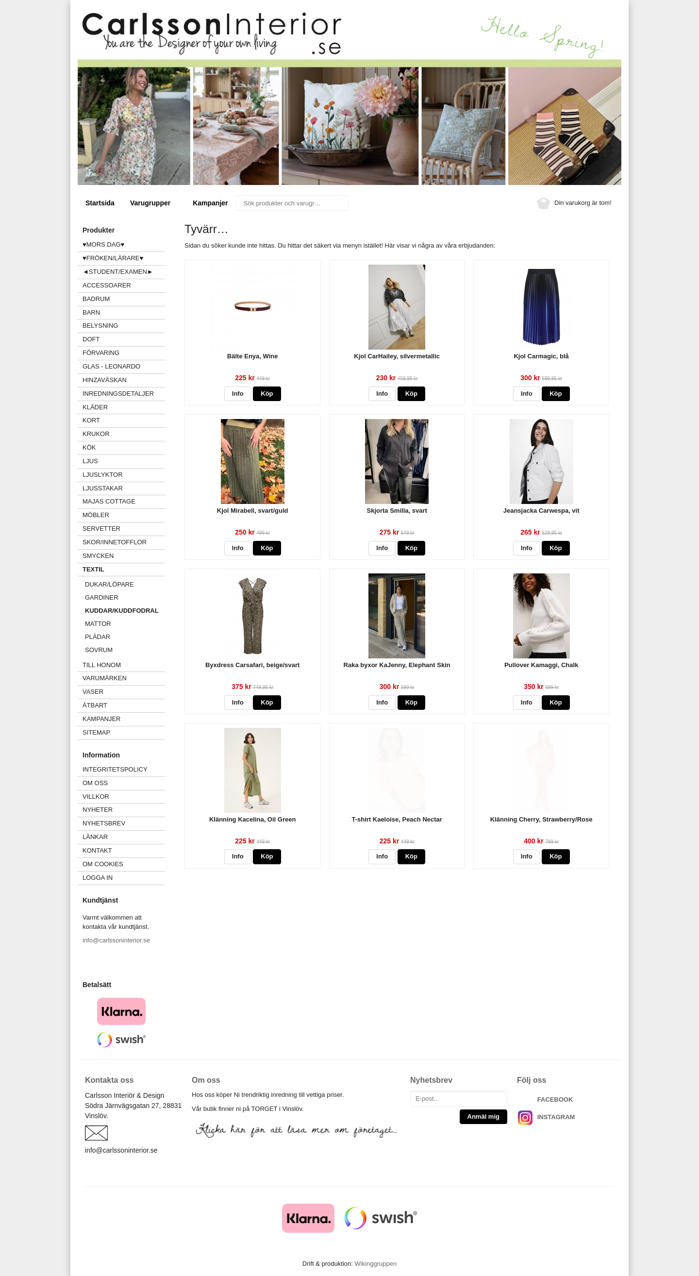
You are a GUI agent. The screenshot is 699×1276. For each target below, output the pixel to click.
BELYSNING (100, 325)
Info (238, 393)
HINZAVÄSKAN (105, 380)
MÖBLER (96, 515)
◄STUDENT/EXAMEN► (118, 271)
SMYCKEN (124, 555)
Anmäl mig (483, 1116)
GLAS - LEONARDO (111, 366)
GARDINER (101, 597)
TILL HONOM (102, 665)
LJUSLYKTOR (103, 474)
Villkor (96, 796)
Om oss (95, 783)
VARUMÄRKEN (124, 678)
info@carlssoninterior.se (116, 940)
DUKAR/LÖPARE (109, 584)
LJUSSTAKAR (103, 488)
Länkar (95, 836)
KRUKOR (96, 433)
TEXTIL (124, 569)
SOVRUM (99, 650)
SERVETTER (101, 528)
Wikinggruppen (375, 1263)
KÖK (89, 447)
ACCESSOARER (124, 285)
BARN (91, 312)
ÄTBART (124, 705)
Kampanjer (210, 203)
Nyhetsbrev (104, 823)
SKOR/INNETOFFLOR (115, 542)
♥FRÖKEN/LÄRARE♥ (113, 258)
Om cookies (103, 864)
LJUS (124, 461)
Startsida (100, 203)
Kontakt (97, 850)
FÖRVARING (101, 352)
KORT (91, 420)
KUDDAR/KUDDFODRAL (122, 610)
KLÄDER (124, 407)
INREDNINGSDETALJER (118, 393)
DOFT (124, 339)
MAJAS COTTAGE (109, 501)
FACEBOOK (555, 1099)
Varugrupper (153, 203)
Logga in (98, 877)
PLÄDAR (97, 636)
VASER (93, 691)
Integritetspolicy (115, 769)
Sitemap (96, 732)
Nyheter (98, 809)
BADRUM (96, 298)
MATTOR (98, 623)
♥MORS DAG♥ (103, 244)
